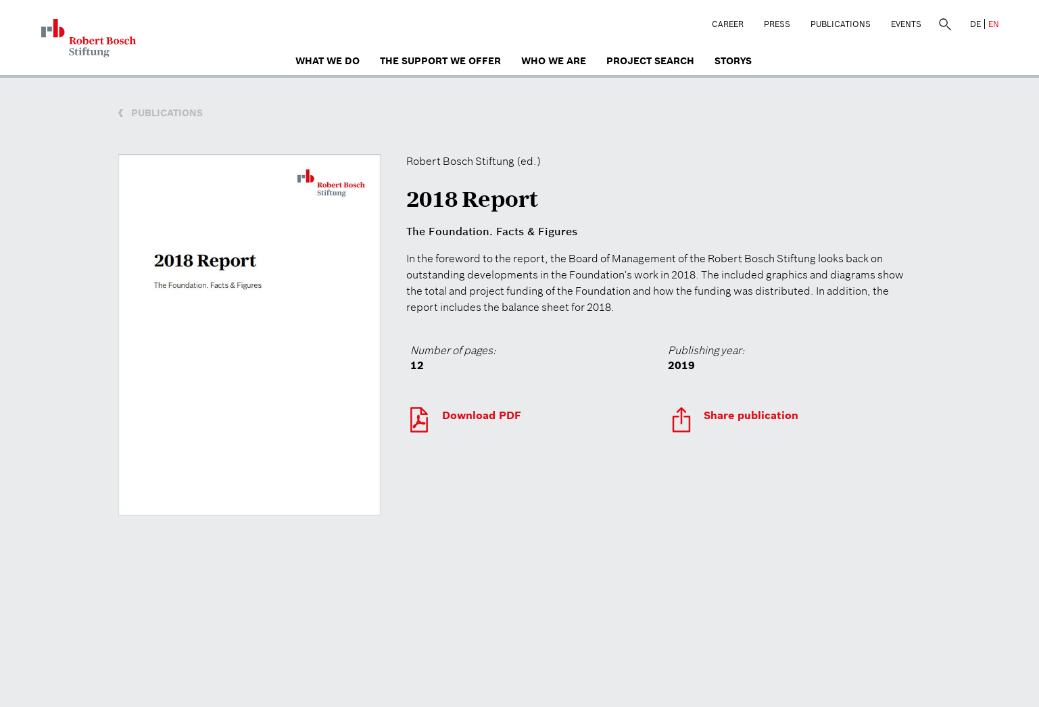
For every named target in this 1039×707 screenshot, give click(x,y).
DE (975, 24)
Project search (650, 61)
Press (777, 24)
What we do (327, 61)
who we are (553, 61)
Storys (733, 61)
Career (728, 24)
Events (906, 24)
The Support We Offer (440, 61)
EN (993, 24)
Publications (841, 24)
